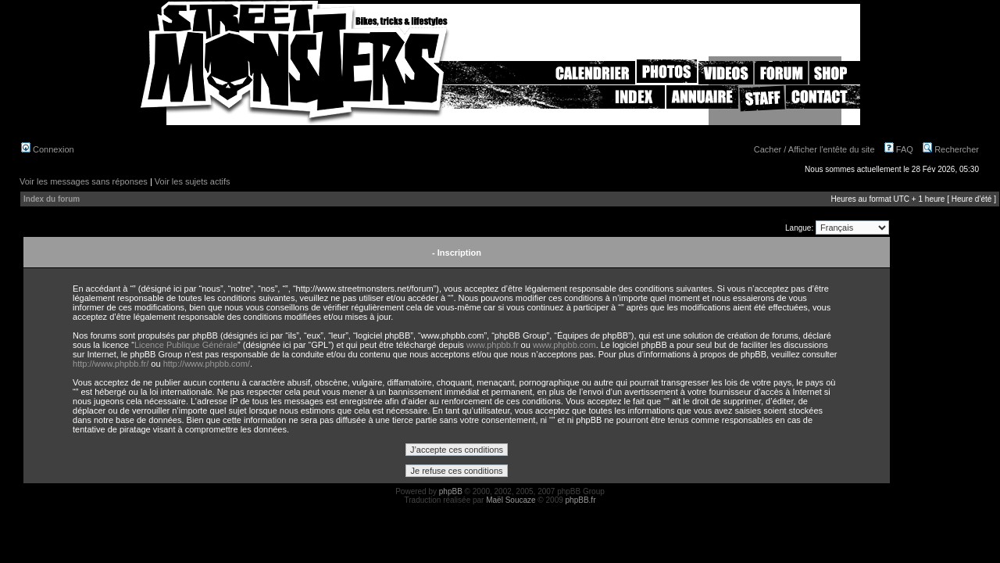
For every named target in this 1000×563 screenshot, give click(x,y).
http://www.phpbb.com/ (206, 363)
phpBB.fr (581, 500)
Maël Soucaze (510, 500)
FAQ (898, 149)
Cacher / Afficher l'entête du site (814, 149)
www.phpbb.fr (492, 345)
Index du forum (51, 199)
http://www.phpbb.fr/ (110, 363)
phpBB (450, 491)
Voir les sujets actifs (192, 181)
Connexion (47, 149)
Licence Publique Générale (186, 345)
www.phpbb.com (564, 345)
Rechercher (951, 149)
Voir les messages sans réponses (84, 181)
